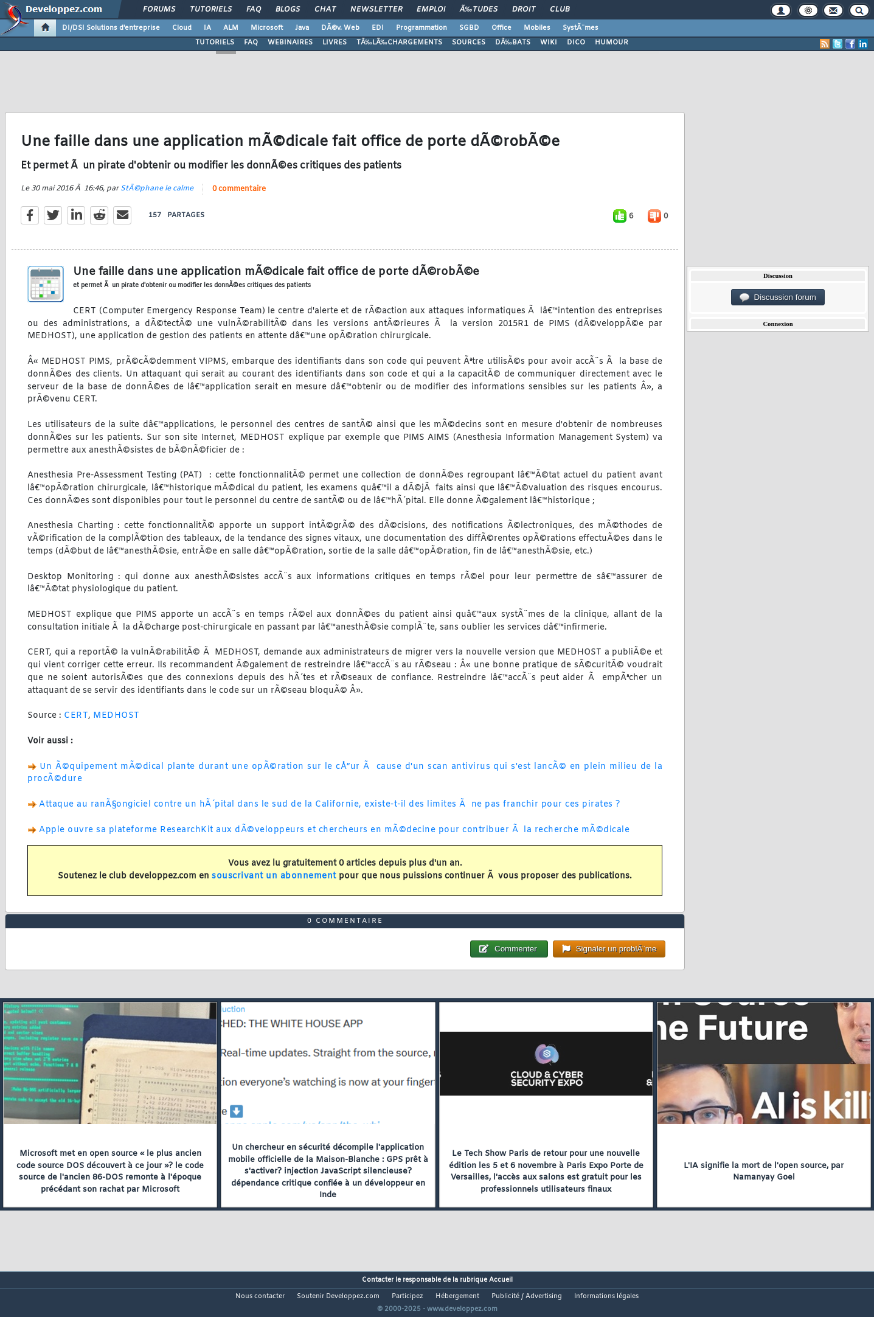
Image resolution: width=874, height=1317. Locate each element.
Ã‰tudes (479, 10)
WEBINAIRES (290, 42)
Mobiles (537, 28)
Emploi (430, 10)
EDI (378, 28)
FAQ (253, 10)
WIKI (548, 42)
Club (560, 10)
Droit (523, 10)
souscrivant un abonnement (274, 883)
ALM (230, 28)
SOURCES (468, 42)
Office (501, 28)
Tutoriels (211, 10)
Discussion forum (778, 297)
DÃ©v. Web (340, 28)
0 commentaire (239, 196)
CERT (76, 723)
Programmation (421, 28)
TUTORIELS (214, 42)
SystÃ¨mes (580, 28)
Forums (159, 10)
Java (302, 28)
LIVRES (334, 42)
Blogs (287, 10)
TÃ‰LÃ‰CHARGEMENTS (399, 42)
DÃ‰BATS (512, 42)
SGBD (469, 28)
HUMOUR (611, 42)
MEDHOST (116, 723)
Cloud (182, 28)
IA (207, 28)
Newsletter (376, 10)
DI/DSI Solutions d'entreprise (111, 28)
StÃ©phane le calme (156, 196)
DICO (576, 42)
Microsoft (267, 28)
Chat (325, 10)
